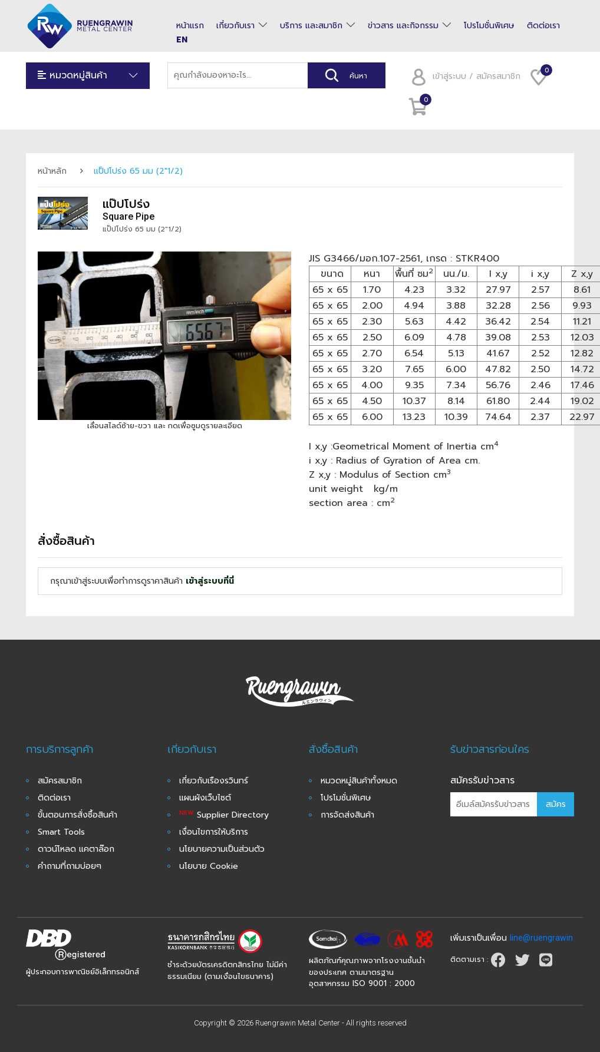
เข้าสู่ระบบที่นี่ (210, 581)
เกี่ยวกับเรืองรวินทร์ (213, 781)
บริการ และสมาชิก (311, 26)
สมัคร (556, 804)
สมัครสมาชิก (60, 781)
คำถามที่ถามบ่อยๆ (69, 866)
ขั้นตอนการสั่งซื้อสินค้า (77, 815)
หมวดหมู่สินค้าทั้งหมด (359, 781)
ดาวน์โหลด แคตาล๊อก (76, 849)
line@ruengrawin (541, 937)
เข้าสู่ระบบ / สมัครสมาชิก (461, 76)
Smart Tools (61, 832)
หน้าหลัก (52, 171)
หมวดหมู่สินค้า (88, 75)
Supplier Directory (224, 815)
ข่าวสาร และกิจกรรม (403, 26)
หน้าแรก (190, 26)
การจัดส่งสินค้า (347, 815)
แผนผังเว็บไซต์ (205, 798)
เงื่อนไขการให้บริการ (213, 832)
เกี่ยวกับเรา (235, 26)
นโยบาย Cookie (208, 866)
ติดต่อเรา (543, 26)
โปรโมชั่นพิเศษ (489, 26)
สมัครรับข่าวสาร (482, 780)
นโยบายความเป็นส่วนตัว (222, 849)
